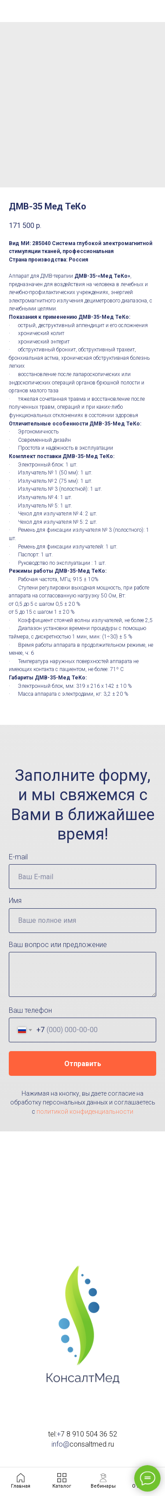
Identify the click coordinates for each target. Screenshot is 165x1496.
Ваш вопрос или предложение (58, 944)
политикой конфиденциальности (85, 1111)
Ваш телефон (30, 1010)
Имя (15, 900)
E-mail (18, 857)
